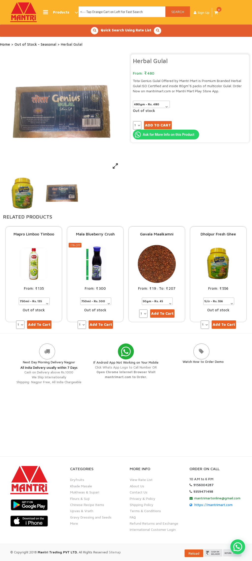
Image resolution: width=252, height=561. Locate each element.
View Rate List (141, 479)
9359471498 (203, 491)
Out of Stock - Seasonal (35, 44)
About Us (137, 486)
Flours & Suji (80, 498)
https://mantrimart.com (213, 504)
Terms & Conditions (145, 510)
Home (5, 44)
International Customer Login (153, 529)
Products (60, 12)
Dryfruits (77, 479)
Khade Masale (81, 486)
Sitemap (115, 552)
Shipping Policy (141, 504)
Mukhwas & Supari (84, 492)
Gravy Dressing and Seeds (90, 517)
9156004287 (203, 484)
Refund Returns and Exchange (154, 523)
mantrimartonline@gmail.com (217, 498)
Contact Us (138, 492)
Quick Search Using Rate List (126, 30)
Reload (194, 553)
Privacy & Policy (142, 498)
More (74, 523)
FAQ (133, 517)
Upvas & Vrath (81, 510)
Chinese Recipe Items (87, 504)
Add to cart (158, 125)
